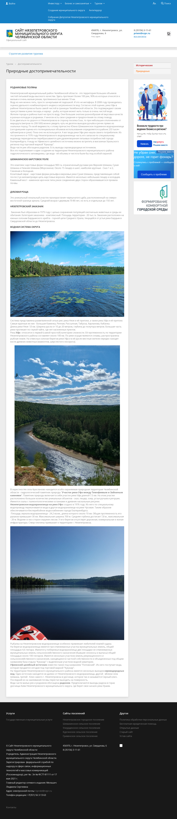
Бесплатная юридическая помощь (138, 723)
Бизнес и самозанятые (77, 3)
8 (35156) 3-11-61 (142, 30)
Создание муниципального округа (66, 10)
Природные (143, 71)
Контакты (11, 807)
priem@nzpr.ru (142, 33)
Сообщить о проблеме (154, 174)
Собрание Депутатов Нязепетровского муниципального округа (78, 18)
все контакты (140, 36)
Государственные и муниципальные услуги (29, 719)
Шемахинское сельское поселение (81, 723)
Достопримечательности (30, 64)
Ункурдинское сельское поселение (81, 727)
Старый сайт (126, 731)
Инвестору (53, 3)
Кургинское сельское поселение (80, 731)
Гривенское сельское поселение (80, 736)
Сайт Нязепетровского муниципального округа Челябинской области (34, 34)
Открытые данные (129, 727)
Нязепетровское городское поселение (83, 719)
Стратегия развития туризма (26, 53)
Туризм (98, 3)
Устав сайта (126, 736)
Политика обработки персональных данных (143, 719)
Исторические (144, 65)
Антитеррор (95, 10)
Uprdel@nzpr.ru (43, 790)
